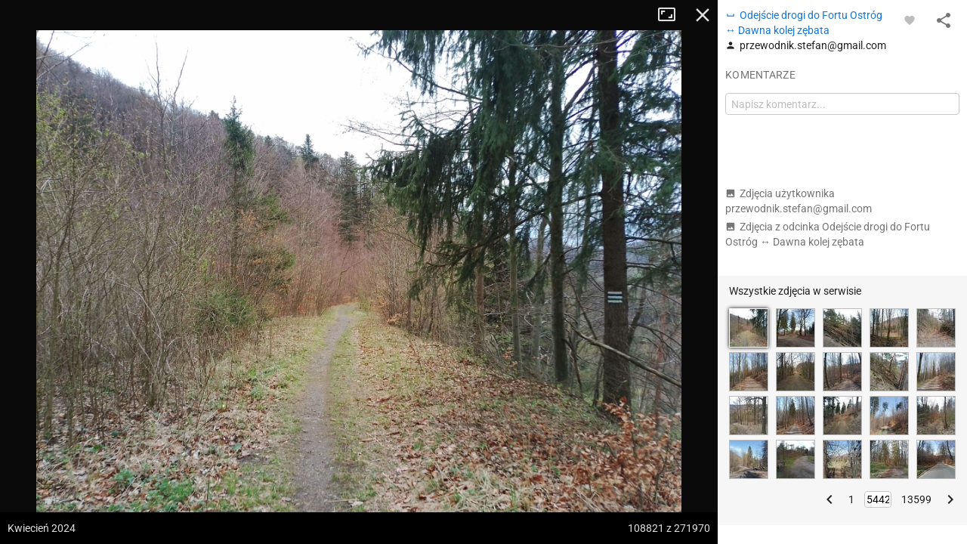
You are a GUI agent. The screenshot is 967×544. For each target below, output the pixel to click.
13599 (916, 499)
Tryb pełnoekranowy (672, 15)
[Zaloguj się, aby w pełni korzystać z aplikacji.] (909, 20)
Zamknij (702, 15)
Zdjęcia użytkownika (798, 201)
